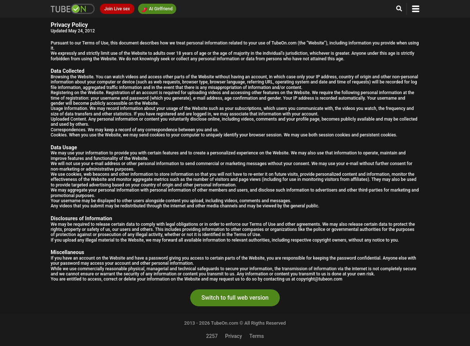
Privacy (233, 336)
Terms (256, 336)
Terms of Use (95, 43)
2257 (212, 336)
